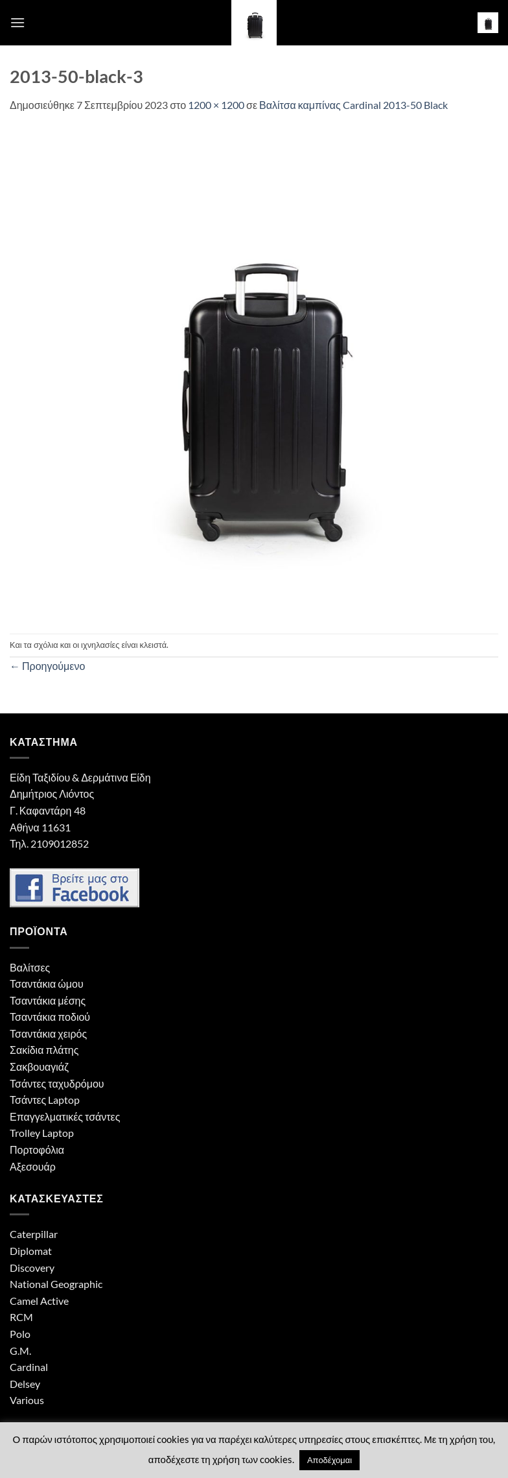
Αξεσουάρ (33, 1166)
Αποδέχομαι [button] (329, 1460)
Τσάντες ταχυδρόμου (57, 1083)
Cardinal (29, 1367)
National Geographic (56, 1284)
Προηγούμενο (47, 666)
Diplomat (31, 1251)
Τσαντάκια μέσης (48, 1000)
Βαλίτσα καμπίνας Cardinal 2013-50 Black (353, 105)
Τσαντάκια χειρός (48, 1033)
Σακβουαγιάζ (39, 1066)
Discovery (32, 1267)
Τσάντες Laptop (45, 1099)
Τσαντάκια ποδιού (50, 1016)
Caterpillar (34, 1234)
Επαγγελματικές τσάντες (65, 1116)
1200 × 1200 (216, 105)
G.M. (20, 1350)
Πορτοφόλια (37, 1149)
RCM (21, 1317)
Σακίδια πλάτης (44, 1049)
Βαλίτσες (30, 967)
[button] (17, 22)
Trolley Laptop (42, 1132)
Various (27, 1400)
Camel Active (39, 1300)
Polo (20, 1334)
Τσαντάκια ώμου (47, 983)
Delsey (25, 1383)
